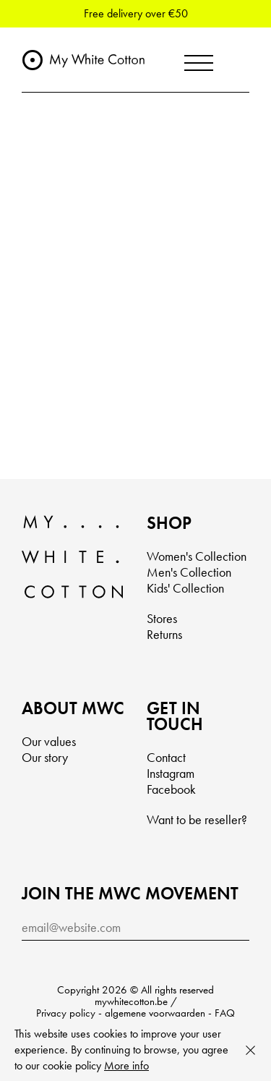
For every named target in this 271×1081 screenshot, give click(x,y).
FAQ (225, 1013)
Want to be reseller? (197, 819)
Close (250, 1049)
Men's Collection (189, 572)
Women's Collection (196, 556)
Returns (164, 634)
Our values (49, 741)
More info (126, 1065)
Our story (45, 757)
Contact (166, 757)
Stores (162, 618)
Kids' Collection (185, 588)
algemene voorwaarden (155, 1013)
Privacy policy (65, 1013)
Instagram (170, 773)
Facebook (171, 789)
